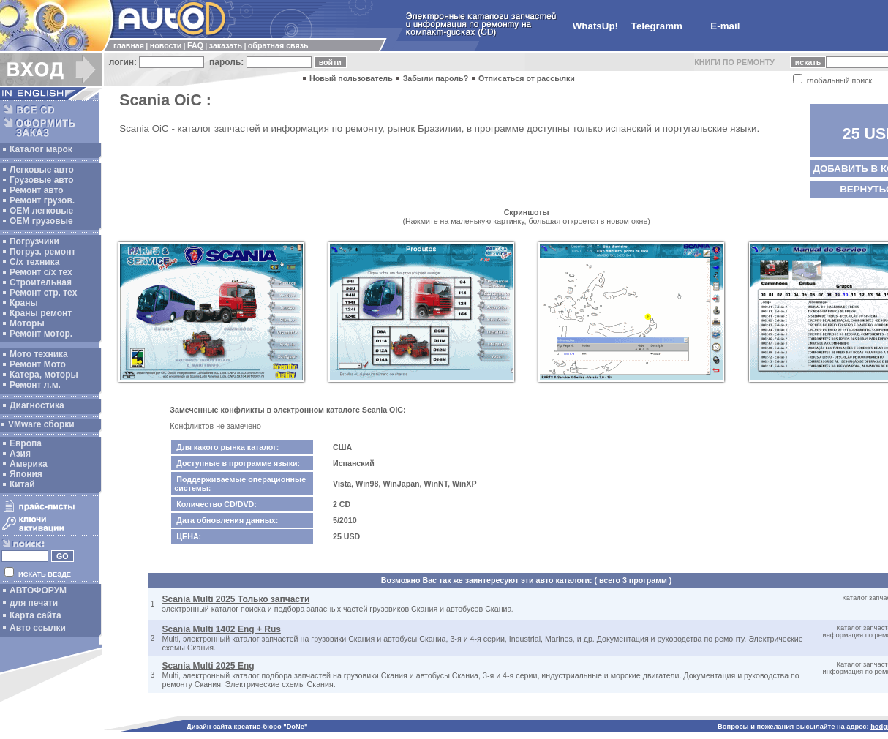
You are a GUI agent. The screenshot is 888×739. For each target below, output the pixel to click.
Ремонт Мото (38, 364)
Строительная (41, 282)
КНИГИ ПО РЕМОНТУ (734, 62)
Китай (22, 484)
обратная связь (278, 45)
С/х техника (34, 262)
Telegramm (656, 25)
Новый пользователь (351, 78)
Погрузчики (34, 241)
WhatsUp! (595, 25)
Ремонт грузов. (42, 200)
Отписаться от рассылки (526, 78)
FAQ (195, 45)
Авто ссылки (38, 628)
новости (165, 45)
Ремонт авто (37, 190)
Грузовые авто (42, 180)
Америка (29, 464)
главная (128, 45)
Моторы (27, 323)
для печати (34, 603)
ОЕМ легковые (41, 211)
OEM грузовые (41, 221)
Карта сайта (35, 615)
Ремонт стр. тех (43, 293)
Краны (24, 303)
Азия (20, 454)
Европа (26, 443)
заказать (225, 45)
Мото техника (39, 354)
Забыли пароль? (436, 78)
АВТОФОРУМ (38, 590)
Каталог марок (41, 149)
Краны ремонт (41, 313)
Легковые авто (42, 170)
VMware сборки (41, 424)
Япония (26, 474)
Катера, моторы (44, 375)
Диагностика (37, 405)
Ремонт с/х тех (41, 272)
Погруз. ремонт (42, 252)
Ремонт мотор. (41, 334)
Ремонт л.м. (35, 385)
